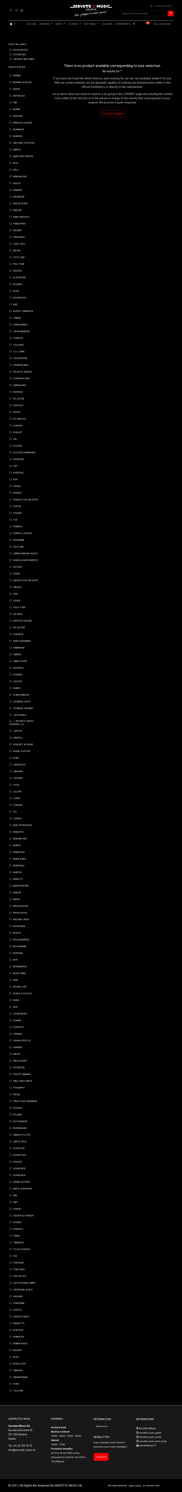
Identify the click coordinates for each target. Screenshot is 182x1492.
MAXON (17, 892)
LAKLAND (18, 771)
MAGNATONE (20, 838)
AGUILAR (18, 116)
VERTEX (17, 1310)
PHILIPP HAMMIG (22, 1074)
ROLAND (17, 1114)
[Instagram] (16, 10)
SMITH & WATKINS (22, 1189)
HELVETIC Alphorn (22, 372)
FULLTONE (18, 547)
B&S (15, 304)
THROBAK (18, 1263)
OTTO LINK (19, 257)
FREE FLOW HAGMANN (25, 1101)
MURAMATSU (20, 966)
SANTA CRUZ (20, 1141)
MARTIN (17, 872)
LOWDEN (18, 805)
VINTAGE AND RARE (23, 59)
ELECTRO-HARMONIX (24, 452)
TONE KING (19, 1269)
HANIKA (17, 654)
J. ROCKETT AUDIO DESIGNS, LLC (22, 723)
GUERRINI (18, 634)
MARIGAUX (19, 852)
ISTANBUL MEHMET (23, 708)
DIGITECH (18, 405)
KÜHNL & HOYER (21, 751)
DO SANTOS (19, 419)
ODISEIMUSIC (20, 1013)
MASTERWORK (21, 886)
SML (15, 1195)
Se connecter (162, 24)
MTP (15, 960)
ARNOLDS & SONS (22, 123)
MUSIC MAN (19, 973)
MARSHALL (19, 865)
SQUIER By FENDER (23, 1215)
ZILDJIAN (18, 1390)
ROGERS (17, 1108)
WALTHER (18, 1330)
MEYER (17, 250)
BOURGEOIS (19, 298)
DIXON (16, 412)
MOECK (17, 933)
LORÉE (16, 798)
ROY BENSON (20, 1121)
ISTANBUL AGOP (22, 701)
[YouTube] (21, 10)
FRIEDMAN (18, 540)
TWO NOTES (19, 1276)
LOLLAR (17, 791)
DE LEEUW (18, 398)
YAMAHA (17, 1370)
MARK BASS (19, 859)
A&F (15, 102)
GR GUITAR (19, 627)
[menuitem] (31, 24)
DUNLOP (17, 432)
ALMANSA (18, 129)
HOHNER (17, 674)
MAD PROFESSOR (22, 825)
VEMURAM (18, 1303)
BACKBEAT (19, 197)
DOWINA (17, 425)
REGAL (16, 1094)
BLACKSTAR (19, 277)
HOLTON (17, 681)
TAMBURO (18, 1242)
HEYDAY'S (18, 668)
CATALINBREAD (21, 331)
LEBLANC (18, 778)
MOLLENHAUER (21, 939)
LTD (15, 812)
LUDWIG (17, 818)
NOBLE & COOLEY (22, 993)
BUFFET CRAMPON (23, 311)
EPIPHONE (18, 459)
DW (15, 439)
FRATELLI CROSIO (22, 533)
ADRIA (16, 89)
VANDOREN (19, 223)
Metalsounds (20, 913)
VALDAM (17, 1296)
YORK (16, 1384)
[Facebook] (10, 10)
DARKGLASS (19, 385)
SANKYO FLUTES (22, 1135)
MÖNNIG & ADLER (22, 82)
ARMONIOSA (19, 176)
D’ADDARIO (19, 237)
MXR (15, 980)
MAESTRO (18, 832)
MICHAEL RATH (21, 919)
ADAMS (17, 75)
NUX (15, 1007)
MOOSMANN (19, 946)
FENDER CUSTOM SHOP (25, 499)
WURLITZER (19, 1364)
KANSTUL (18, 738)
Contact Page (112, 114)
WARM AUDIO (20, 1343)
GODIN (16, 600)
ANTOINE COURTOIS (24, 143)
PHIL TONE (18, 264)
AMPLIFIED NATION (23, 156)
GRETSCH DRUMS (22, 621)
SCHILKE (17, 1162)
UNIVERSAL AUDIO (23, 1289)
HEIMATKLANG (20, 365)
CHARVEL (18, 338)
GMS (15, 594)
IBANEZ (17, 688)
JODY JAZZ (19, 244)
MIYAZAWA (19, 926)
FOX (15, 520)
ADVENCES (19, 96)
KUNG (16, 758)
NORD (16, 1000)
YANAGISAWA (20, 1377)
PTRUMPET (19, 1088)
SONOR (17, 1209)
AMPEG (17, 149)
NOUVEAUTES (20, 50)
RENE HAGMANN (22, 641)
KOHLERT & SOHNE (23, 744)
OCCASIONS (19, 54)
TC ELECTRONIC (21, 1249)
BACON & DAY (20, 203)
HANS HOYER (20, 661)
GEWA (16, 573)
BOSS (16, 291)
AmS (15, 163)
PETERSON (19, 1067)
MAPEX (17, 845)
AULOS (16, 183)
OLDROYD (18, 1027)
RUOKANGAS (20, 1128)
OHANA (17, 1020)
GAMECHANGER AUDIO (25, 553)
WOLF (16, 1357)
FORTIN (17, 506)
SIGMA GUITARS (21, 1182)
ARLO (16, 170)
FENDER (17, 493)
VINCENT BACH (21, 1316)
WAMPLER (18, 1337)
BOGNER (17, 284)
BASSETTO (19, 1323)
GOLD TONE (19, 607)
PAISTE (17, 1054)
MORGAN (18, 953)
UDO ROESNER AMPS (24, 1283)
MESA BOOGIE (20, 906)
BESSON (17, 271)
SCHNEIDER (19, 1168)
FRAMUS (17, 526)
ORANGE (17, 1034)
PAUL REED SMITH (22, 1081)
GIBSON (17, 587)
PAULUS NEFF (20, 1061)
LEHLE (16, 785)
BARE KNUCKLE (21, 217)
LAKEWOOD (19, 764)
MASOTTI (18, 879)
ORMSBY (18, 1047)
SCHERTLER (19, 1155)
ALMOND (18, 136)
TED (15, 1256)
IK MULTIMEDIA (21, 695)
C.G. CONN (18, 351)
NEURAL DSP (20, 987)
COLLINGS (18, 345)
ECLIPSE (17, 446)
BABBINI (17, 190)
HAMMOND (19, 648)
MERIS (16, 899)
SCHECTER (19, 1148)
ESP (15, 466)
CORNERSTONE (21, 378)
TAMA (16, 1236)
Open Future (135, 1485)
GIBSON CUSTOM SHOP (25, 580)
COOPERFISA (20, 358)
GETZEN (17, 567)
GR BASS (18, 614)
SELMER (17, 230)
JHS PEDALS (19, 715)
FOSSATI (17, 513)
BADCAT (17, 210)
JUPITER (17, 731)
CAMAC (17, 318)
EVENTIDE (18, 473)
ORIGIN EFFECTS (22, 1040)
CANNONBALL (20, 324)
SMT (15, 1202)
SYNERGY (18, 1229)
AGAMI (16, 109)
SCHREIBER (19, 1175)
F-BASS (17, 486)
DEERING (18, 392)
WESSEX (17, 1350)
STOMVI (17, 1222)
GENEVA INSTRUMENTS (25, 560)
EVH (15, 479)
